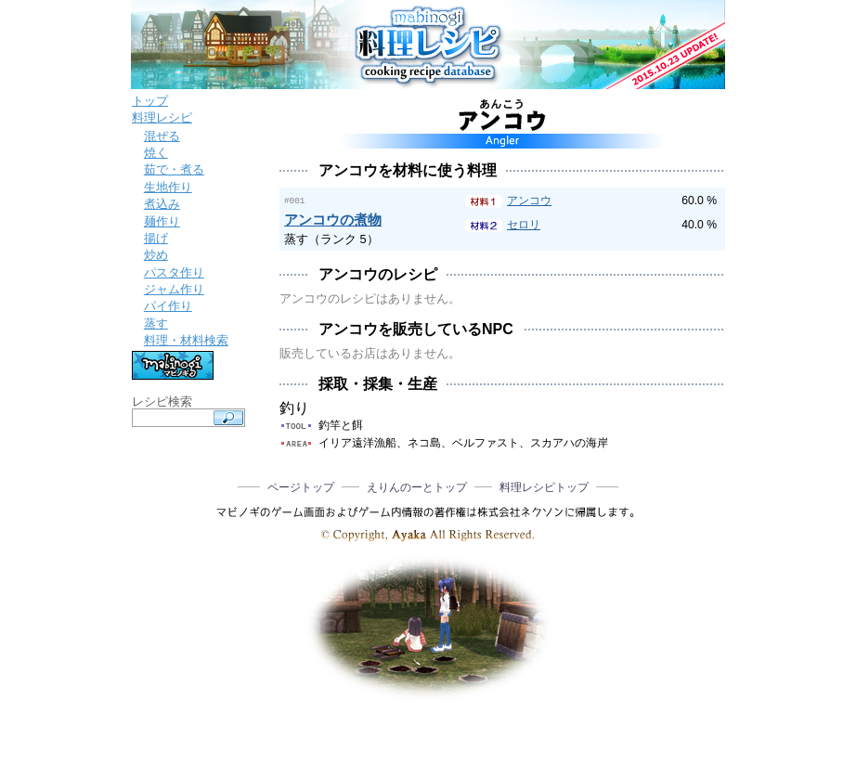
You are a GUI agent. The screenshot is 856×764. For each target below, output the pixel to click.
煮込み (162, 204)
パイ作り (168, 306)
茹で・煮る (174, 169)
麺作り (162, 221)
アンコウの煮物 (333, 219)
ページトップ (300, 486)
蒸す (156, 323)
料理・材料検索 (186, 340)
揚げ (156, 238)
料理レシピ (162, 117)
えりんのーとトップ (417, 486)
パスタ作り (174, 272)
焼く (156, 153)
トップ (150, 101)
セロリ (523, 224)
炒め (156, 255)
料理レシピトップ (544, 486)
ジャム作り (174, 289)
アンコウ (529, 200)
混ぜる (162, 136)
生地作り (168, 187)
